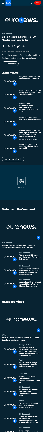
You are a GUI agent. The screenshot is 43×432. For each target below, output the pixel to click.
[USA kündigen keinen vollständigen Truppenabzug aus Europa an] (30, 379)
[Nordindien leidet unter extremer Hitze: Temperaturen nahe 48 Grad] (30, 393)
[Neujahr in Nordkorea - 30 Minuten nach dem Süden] (30, 81)
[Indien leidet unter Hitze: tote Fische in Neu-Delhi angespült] (30, 148)
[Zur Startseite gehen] (8, 3)
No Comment (7, 242)
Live (37, 3)
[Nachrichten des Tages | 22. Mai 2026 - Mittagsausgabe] (30, 121)
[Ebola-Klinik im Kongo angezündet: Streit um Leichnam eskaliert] (30, 366)
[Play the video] (21, 20)
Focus (21, 400)
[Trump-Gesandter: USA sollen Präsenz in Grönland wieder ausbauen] (21, 339)
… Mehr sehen (10, 64)
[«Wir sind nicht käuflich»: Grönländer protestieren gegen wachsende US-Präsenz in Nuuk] (30, 272)
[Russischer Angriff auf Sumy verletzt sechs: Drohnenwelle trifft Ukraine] (21, 246)
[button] (13, 159)
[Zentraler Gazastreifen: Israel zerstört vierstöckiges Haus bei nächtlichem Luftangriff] (30, 420)
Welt (4, 335)
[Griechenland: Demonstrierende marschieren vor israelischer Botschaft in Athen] (30, 108)
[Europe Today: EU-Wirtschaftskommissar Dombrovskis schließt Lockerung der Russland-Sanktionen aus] (30, 351)
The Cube (23, 373)
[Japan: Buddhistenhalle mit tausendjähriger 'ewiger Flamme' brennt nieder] (30, 285)
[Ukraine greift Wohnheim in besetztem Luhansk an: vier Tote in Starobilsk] (30, 94)
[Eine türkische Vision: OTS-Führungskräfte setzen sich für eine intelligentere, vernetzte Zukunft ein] (30, 135)
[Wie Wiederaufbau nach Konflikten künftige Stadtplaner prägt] (30, 406)
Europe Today (25, 345)
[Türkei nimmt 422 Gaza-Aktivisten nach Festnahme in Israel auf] (30, 258)
